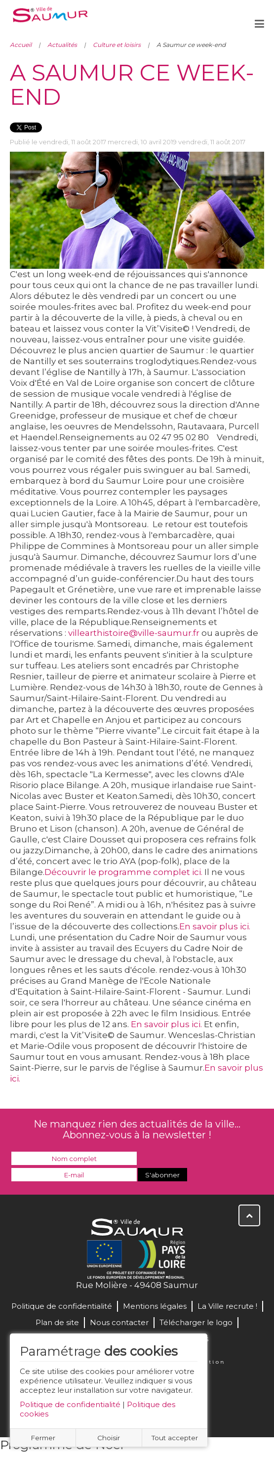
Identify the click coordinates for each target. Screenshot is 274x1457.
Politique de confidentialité (70, 1404)
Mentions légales (155, 1306)
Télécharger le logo (196, 1322)
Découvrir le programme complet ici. (123, 872)
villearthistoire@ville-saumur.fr (133, 633)
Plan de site (57, 1322)
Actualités (62, 44)
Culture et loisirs (117, 44)
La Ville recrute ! (227, 1306)
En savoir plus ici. (166, 1024)
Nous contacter (119, 1322)
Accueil (21, 44)
